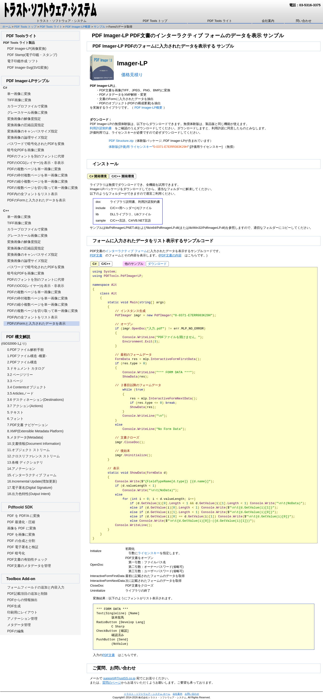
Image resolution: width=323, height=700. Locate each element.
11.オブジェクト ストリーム (28, 450)
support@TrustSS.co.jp (119, 678)
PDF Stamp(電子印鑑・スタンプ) (32, 55)
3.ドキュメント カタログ (26, 368)
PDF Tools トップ (155, 21)
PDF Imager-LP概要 (78, 26)
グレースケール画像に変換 (27, 112)
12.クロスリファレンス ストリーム (33, 456)
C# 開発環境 (98, 176)
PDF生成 (14, 606)
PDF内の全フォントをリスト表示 (32, 194)
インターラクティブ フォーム (126, 251)
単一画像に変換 (19, 94)
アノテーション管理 (22, 618)
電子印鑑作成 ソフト (22, 61)
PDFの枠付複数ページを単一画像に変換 (37, 175)
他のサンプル (134, 264)
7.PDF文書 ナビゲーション (27, 425)
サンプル (99, 26)
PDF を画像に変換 (21, 534)
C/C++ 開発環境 (122, 176)
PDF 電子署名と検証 (22, 547)
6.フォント (15, 419)
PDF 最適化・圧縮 (21, 522)
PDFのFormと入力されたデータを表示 (36, 200)
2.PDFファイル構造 (22, 362)
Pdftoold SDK (20, 507)
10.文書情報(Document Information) (34, 444)
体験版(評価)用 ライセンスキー (130, 147)
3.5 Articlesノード (20, 393)
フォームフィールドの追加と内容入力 (35, 587)
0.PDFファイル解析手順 (25, 350)
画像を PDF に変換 (21, 528)
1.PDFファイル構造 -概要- (27, 356)
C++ (6, 210)
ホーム (6, 26)
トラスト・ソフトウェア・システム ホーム (147, 694)
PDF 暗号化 (16, 553)
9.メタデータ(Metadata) (25, 437)
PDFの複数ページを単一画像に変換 (34, 169)
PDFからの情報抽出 (22, 600)
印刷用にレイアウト (22, 612)
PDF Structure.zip (121, 140)
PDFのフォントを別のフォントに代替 (35, 156)
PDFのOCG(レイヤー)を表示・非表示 (35, 163)
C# (94, 264)
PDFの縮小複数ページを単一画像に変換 (37, 181)
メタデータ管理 (19, 625)
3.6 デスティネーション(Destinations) (35, 400)
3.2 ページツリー (20, 375)
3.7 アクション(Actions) (25, 406)
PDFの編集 (15, 631)
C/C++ (105, 264)
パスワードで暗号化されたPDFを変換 (35, 144)
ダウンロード (127, 184)
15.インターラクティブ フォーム (31, 475)
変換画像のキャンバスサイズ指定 (32, 131)
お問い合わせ (192, 694)
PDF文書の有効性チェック (27, 559)
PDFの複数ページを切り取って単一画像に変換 (42, 188)
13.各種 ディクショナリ (25, 462)
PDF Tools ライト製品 (19, 42)
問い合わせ (303, 21)
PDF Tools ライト (219, 21)
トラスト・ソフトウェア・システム (61, 21)
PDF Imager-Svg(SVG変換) (27, 67)
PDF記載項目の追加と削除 (27, 593)
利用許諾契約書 (101, 128)
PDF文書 (96, 255)
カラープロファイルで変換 (27, 106)
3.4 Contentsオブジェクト (26, 387)
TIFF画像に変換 (19, 100)
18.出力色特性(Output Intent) (28, 494)
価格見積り (132, 74)
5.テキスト (15, 412)
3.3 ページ (15, 381)
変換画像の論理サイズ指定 (27, 137)
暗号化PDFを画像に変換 (25, 150)
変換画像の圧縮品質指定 (25, 125)
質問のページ (111, 682)
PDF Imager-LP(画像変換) (26, 48)
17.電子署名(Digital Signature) (29, 487)
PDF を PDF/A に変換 (23, 516)
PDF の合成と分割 (21, 541)
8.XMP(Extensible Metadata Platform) (35, 431)
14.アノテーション (21, 469)
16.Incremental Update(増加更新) (32, 481)
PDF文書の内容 (171, 255)
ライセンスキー (149, 553)
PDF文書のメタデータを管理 (29, 566)
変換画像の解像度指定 (24, 119)
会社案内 (268, 21)
